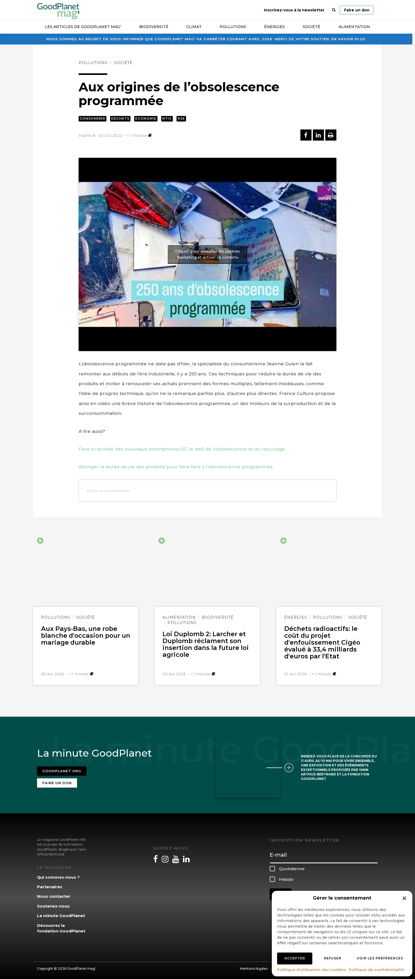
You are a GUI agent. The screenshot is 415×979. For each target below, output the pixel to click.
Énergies (274, 26)
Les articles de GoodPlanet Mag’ (83, 26)
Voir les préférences (380, 958)
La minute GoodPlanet (61, 913)
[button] (404, 898)
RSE (181, 118)
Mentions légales (254, 966)
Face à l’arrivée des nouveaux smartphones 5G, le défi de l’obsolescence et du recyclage (182, 449)
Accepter (295, 958)
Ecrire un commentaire (108, 490)
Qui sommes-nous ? (58, 874)
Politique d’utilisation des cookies (311, 969)
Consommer (92, 118)
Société (311, 26)
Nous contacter (53, 894)
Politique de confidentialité (376, 969)
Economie (145, 118)
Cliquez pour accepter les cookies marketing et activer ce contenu (207, 254)
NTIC (167, 118)
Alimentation (354, 26)
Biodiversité (153, 26)
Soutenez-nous (53, 903)
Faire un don (356, 10)
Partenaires (49, 884)
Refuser (332, 958)
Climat (194, 26)
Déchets (120, 118)
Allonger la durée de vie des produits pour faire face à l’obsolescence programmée (176, 466)
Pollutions (233, 26)
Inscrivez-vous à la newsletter (294, 10)
